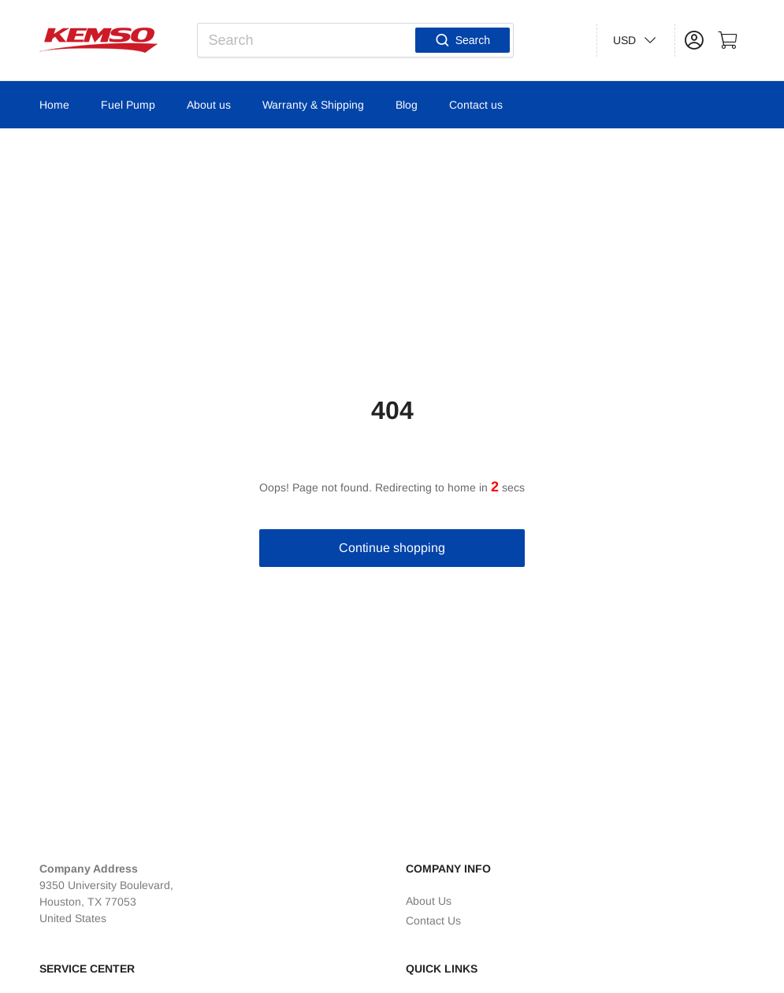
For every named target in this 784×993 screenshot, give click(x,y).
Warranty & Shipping (313, 104)
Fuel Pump (128, 104)
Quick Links (441, 968)
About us (209, 104)
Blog (407, 104)
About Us (428, 901)
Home (54, 104)
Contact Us (433, 920)
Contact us (476, 104)
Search (462, 40)
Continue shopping (392, 547)
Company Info (448, 868)
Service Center (87, 968)
